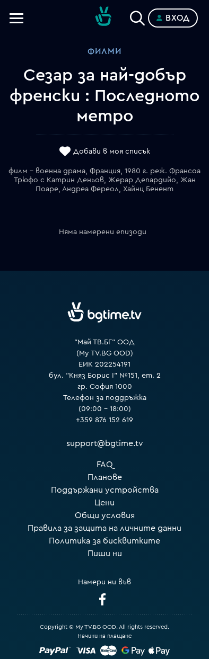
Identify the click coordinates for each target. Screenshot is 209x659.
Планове (105, 477)
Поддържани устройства (105, 490)
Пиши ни (105, 553)
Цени (104, 502)
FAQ (105, 464)
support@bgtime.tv (104, 443)
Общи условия (105, 515)
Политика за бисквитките (104, 541)
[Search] (137, 15)
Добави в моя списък (111, 152)
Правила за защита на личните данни (104, 528)
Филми (104, 51)
